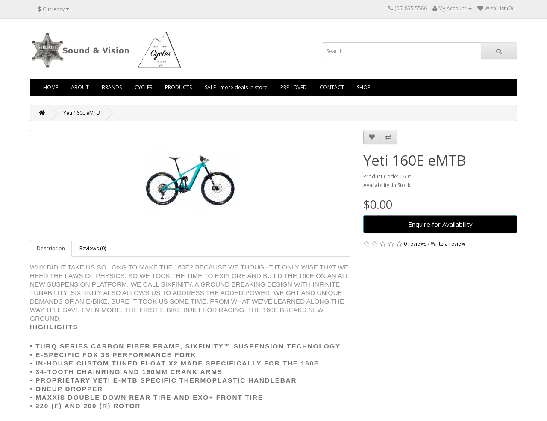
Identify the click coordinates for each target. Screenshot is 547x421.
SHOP (364, 87)
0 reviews (415, 243)
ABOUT (80, 87)
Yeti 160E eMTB (81, 113)
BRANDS (112, 87)
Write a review (448, 243)
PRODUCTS (178, 87)
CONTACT (332, 87)
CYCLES (143, 87)
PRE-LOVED (293, 87)
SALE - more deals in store (236, 87)
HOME (50, 87)
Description (51, 248)
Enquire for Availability (440, 224)
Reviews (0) (92, 248)
